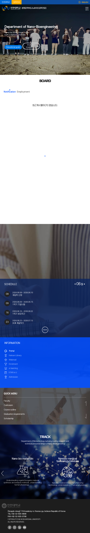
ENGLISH (85, 2)
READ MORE (45, 156)
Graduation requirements (31, 46)
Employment (23, 92)
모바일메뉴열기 (87, 8)
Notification (10, 92)
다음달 (84, 284)
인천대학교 (6, 2)
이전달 (75, 284)
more (45, 330)
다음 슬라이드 (11, 68)
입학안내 (16, 2)
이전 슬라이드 (6, 68)
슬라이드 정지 (9, 68)
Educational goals (13, 47)
